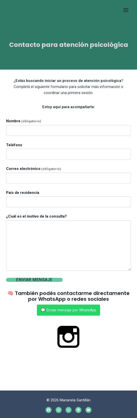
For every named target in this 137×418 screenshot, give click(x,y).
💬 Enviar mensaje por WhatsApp (68, 310)
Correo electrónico (33, 168)
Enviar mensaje (34, 280)
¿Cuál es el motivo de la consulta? (36, 216)
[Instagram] (59, 410)
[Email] (88, 410)
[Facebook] (48, 410)
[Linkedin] (78, 410)
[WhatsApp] (68, 410)
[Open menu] (126, 10)
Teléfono (14, 145)
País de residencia (22, 192)
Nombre (23, 121)
